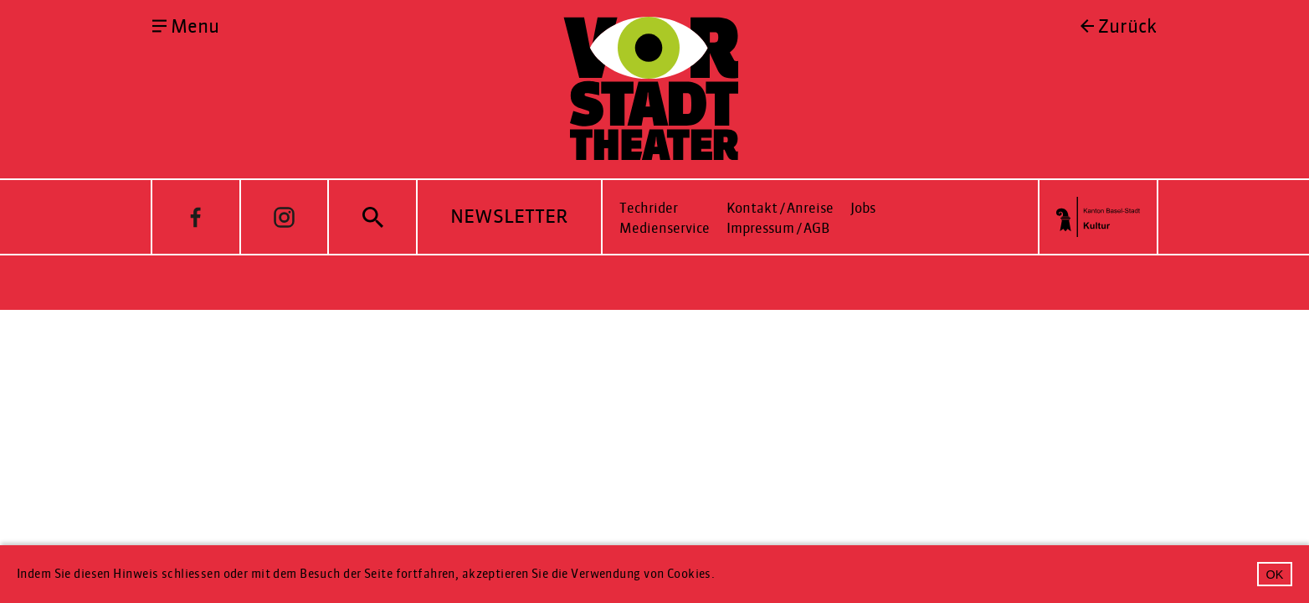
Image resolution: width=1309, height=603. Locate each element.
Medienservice (664, 228)
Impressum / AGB (777, 228)
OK (1275, 574)
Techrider (648, 208)
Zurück (1127, 27)
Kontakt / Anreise (780, 208)
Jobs (862, 208)
